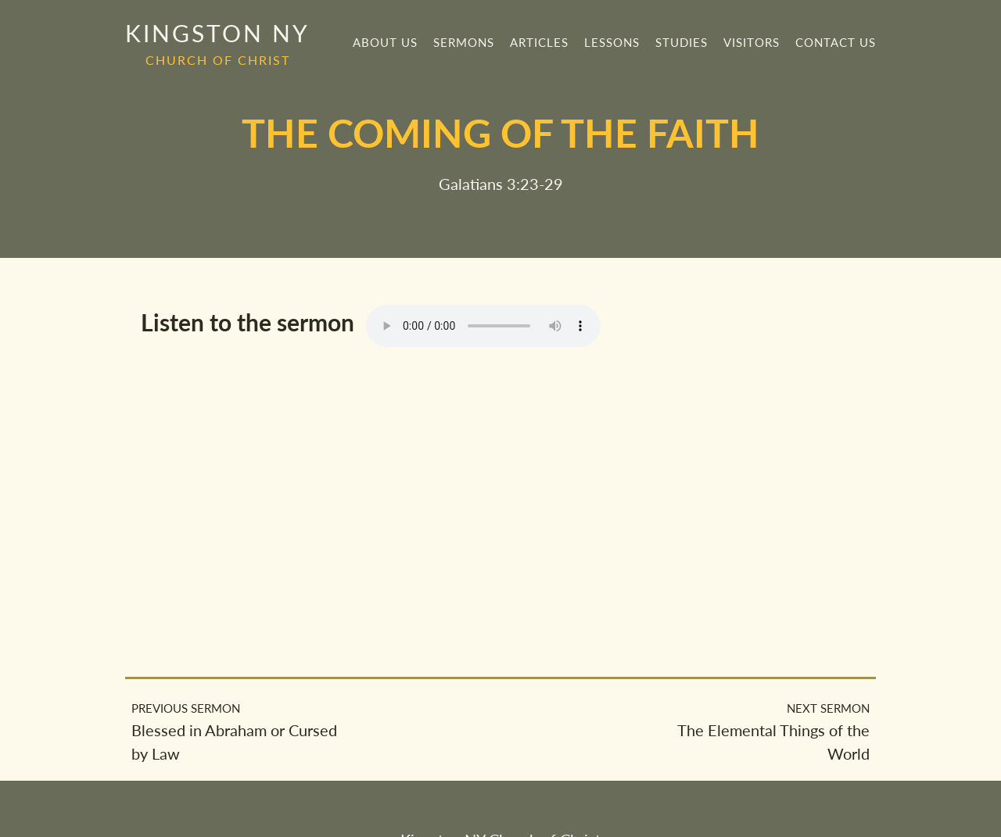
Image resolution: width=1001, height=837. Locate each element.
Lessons (612, 42)
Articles (539, 42)
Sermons (463, 42)
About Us (385, 42)
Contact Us (835, 42)
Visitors (751, 42)
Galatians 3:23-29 (501, 183)
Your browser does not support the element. (483, 326)
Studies (681, 42)
